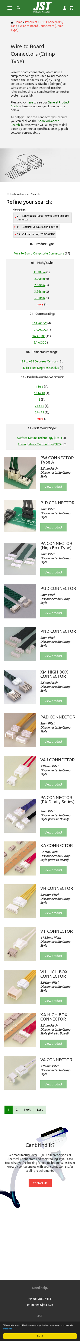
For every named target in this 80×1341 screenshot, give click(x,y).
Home (16, 22)
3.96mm (39, 291)
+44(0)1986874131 (40, 1299)
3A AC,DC (38, 336)
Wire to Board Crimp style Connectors (39, 253)
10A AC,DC (39, 323)
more (40, 304)
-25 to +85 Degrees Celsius (38, 361)
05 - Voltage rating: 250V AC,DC (36, 234)
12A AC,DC (39, 329)
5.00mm (39, 298)
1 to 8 (39, 386)
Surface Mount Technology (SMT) (39, 438)
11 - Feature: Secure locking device (37, 226)
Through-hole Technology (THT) (39, 444)
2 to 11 (39, 412)
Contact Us (40, 1183)
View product (53, 486)
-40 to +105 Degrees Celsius (40, 368)
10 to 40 (39, 393)
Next (27, 1109)
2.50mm (39, 285)
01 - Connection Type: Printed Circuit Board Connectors (43, 217)
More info (7, 1328)
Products (31, 22)
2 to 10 (39, 406)
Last (40, 1109)
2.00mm (39, 278)
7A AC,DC (40, 342)
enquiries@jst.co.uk (40, 1305)
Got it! (40, 1336)
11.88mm (39, 272)
